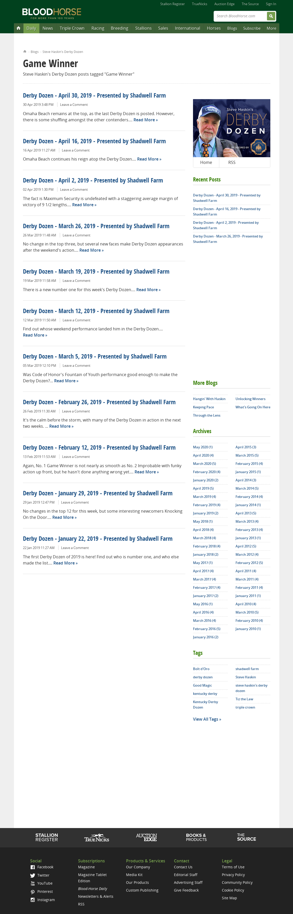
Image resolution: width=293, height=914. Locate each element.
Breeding (119, 28)
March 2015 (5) (247, 455)
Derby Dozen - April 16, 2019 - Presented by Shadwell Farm (94, 142)
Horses (214, 28)
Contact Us (183, 866)
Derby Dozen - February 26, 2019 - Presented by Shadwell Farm (99, 403)
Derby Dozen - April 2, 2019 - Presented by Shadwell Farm (93, 181)
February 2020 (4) (206, 472)
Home (25, 51)
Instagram (42, 899)
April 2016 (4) (203, 612)
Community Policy (237, 882)
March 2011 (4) (247, 579)
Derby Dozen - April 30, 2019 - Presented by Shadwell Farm (94, 96)
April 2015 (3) (246, 447)
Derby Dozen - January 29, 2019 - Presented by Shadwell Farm (98, 494)
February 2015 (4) (249, 463)
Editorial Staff (185, 874)
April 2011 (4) (246, 571)
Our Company (138, 866)
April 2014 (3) (246, 480)
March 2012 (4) (247, 554)
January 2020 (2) (205, 480)
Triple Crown (72, 28)
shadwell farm (247, 668)
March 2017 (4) (204, 579)
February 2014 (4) (249, 496)
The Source (250, 4)
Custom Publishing (142, 890)
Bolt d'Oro (201, 668)
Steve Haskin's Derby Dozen (63, 52)
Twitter (39, 875)
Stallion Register (172, 4)
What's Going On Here (253, 407)
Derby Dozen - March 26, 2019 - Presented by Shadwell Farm (96, 227)
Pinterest (41, 891)
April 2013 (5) (246, 513)
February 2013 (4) (249, 529)
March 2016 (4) (204, 620)
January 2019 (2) (205, 513)
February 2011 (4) (249, 587)
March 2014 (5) (247, 488)
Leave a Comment (74, 104)
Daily (31, 28)
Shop (196, 837)
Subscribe (252, 28)
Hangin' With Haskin (209, 398)
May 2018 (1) (203, 521)
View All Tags (205, 719)
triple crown (245, 707)
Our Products (137, 882)
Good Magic (202, 685)
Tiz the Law (244, 699)
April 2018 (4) (203, 529)
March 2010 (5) (247, 612)
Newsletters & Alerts (95, 896)
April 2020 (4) (203, 455)
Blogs (232, 28)
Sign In (271, 4)
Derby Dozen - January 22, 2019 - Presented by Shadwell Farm (98, 539)
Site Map (229, 897)
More (271, 28)
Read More (144, 120)
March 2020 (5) (204, 463)
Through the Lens (206, 415)
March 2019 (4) (204, 496)
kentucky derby (205, 693)
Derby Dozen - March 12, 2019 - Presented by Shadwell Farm (96, 311)
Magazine (86, 866)
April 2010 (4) (246, 604)
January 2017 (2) (205, 595)
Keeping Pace (203, 407)
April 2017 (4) (203, 571)
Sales (163, 28)
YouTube (41, 883)
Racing (97, 28)
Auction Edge (224, 4)
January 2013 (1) (248, 538)
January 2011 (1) (248, 595)
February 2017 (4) (206, 587)
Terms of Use (233, 866)
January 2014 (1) (248, 505)
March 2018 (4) (204, 538)
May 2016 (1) (203, 604)
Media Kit (134, 874)
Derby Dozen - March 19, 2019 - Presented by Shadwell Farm (96, 272)
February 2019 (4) (206, 505)
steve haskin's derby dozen (251, 688)
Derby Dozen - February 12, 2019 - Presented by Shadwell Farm (99, 448)
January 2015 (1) (248, 472)
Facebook (41, 866)
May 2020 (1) (203, 447)
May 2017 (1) (203, 562)
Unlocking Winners (250, 398)
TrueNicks (199, 4)
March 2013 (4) (247, 521)
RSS (232, 162)
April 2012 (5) (246, 546)
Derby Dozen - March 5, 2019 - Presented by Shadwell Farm (95, 357)
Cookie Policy (233, 890)
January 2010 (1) (248, 628)
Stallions (143, 28)
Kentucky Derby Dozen (205, 705)
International (187, 28)
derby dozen (203, 677)
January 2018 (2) (205, 554)
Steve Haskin (246, 677)
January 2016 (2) (205, 637)
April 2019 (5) (203, 488)
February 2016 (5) (206, 628)
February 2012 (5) (249, 562)
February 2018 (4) (206, 546)
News (48, 28)
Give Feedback (186, 890)
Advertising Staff (188, 882)
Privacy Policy (233, 874)
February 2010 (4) (249, 620)
